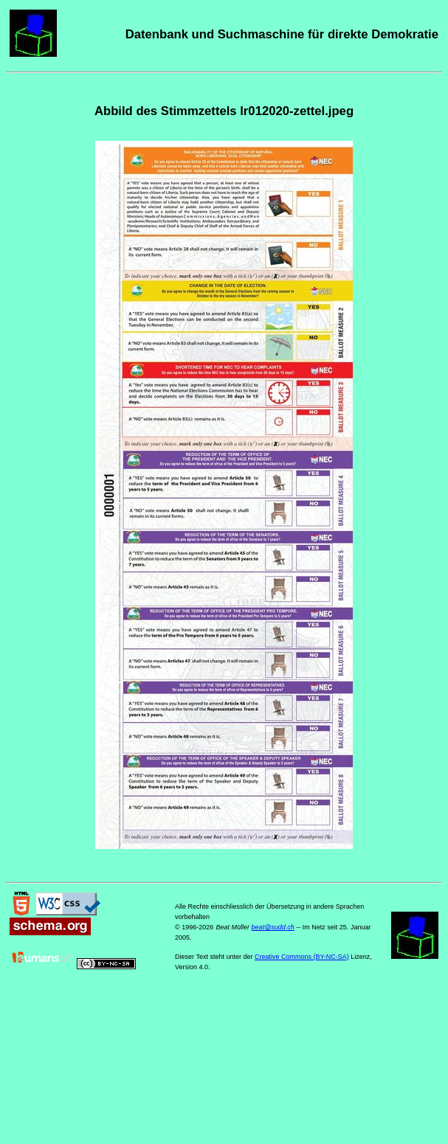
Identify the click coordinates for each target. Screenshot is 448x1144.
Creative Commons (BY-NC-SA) (302, 956)
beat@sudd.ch (273, 927)
